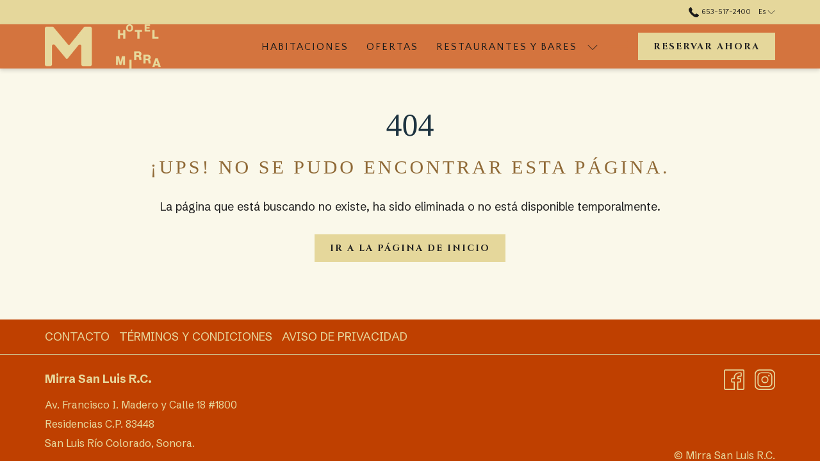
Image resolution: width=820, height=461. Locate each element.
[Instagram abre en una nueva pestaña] (765, 378)
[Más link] (613, 46)
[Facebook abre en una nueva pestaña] (734, 378)
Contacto (77, 336)
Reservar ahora (706, 46)
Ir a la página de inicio (410, 248)
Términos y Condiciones (195, 336)
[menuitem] (304, 46)
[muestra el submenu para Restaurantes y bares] (592, 46)
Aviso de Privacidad (344, 336)
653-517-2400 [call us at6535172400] (719, 12)
